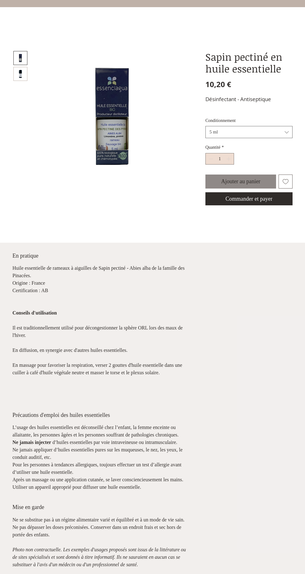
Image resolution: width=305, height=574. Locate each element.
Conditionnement (220, 120)
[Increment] (229, 158)
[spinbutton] (219, 158)
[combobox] (249, 132)
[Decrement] (210, 158)
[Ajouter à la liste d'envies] (286, 182)
